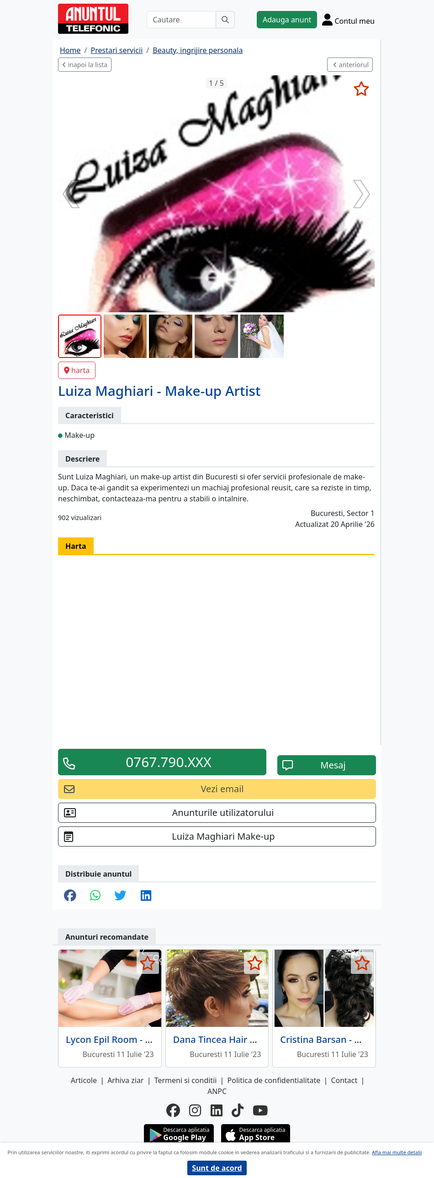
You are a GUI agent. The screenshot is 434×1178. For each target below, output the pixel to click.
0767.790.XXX (168, 761)
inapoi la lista (84, 64)
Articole (84, 1080)
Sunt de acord (217, 1168)
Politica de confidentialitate (274, 1080)
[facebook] (173, 1110)
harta (77, 370)
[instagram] (195, 1110)
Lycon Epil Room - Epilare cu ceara (140, 1039)
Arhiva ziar (125, 1080)
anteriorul (351, 64)
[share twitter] (120, 896)
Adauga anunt (287, 20)
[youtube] (260, 1110)
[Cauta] (225, 19)
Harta (75, 546)
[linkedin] (216, 1110)
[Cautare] (181, 19)
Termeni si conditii (185, 1080)
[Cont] (348, 19)
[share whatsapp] (95, 896)
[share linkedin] (146, 896)
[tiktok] (237, 1110)
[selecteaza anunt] (361, 89)
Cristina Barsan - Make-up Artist (349, 1039)
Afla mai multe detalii (397, 1152)
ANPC (217, 1091)
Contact (344, 1080)
